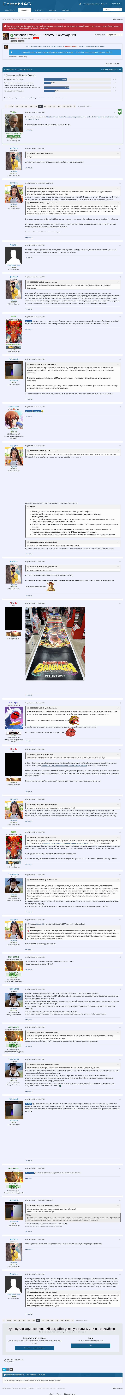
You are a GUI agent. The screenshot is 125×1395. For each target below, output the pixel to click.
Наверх (28, 130)
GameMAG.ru (10, 10)
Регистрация (115, 4)
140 (22, 106)
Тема (59, 1389)
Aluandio (47, 1287)
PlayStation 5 (34, 46)
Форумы (24, 10)
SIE (27, 46)
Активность (39, 10)
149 (64, 106)
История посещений (113, 63)
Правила (52, 10)
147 (54, 106)
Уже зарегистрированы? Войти (95, 4)
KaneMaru (48, 451)
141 (26, 106)
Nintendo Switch (57, 46)
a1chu (46, 188)
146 (50, 106)
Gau (45, 153)
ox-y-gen (47, 203)
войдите (16, 98)
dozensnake (48, 1059)
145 (45, 106)
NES (87, 46)
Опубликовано (35, 112)
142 (31, 106)
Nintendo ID (94, 46)
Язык (52, 1389)
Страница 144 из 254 (85, 106)
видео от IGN (40, 919)
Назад (11, 106)
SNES (82, 46)
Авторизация (100, 34)
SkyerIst (47, 835)
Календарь (66, 10)
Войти (91, 1340)
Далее (69, 106)
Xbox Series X (45, 46)
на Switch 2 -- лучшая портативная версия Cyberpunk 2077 (64, 763)
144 (40, 106)
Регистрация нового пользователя (34, 1343)
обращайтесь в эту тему (86, 26)
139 (17, 106)
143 (36, 106)
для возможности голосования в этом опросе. (51, 98)
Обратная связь (70, 1389)
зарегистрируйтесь (28, 98)
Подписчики (112, 35)
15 (120, 34)
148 (59, 106)
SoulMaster (36, 411)
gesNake (47, 539)
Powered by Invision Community (62, 1391)
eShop (102, 46)
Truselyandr (48, 1027)
